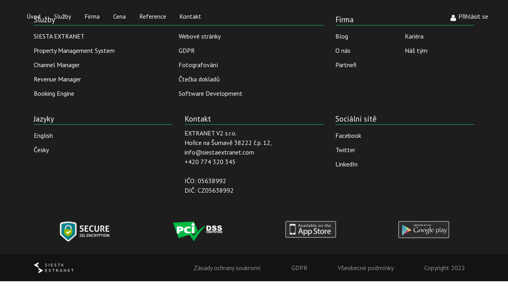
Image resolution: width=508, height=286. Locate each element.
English (43, 135)
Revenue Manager (57, 79)
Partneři (345, 65)
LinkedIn (346, 164)
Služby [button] (62, 16)
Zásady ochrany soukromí (227, 268)
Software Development (210, 93)
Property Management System (74, 50)
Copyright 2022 (444, 268)
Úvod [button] (33, 16)
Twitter (345, 150)
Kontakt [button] (190, 16)
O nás (342, 50)
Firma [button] (92, 16)
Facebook (348, 135)
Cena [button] (119, 16)
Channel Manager (57, 65)
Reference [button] (152, 16)
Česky (41, 150)
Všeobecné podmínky (366, 268)
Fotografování (198, 65)
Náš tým (416, 50)
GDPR (187, 50)
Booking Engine (54, 93)
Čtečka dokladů (199, 79)
